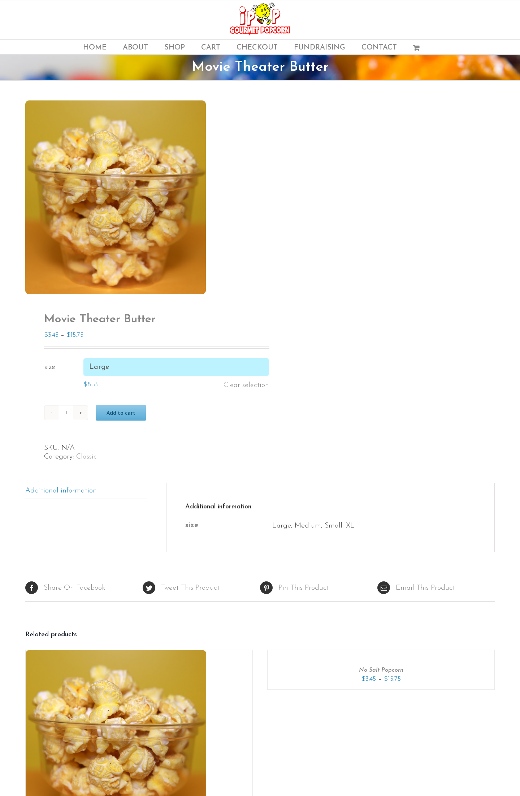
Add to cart (121, 412)
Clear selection (246, 385)
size (49, 367)
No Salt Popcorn (381, 670)
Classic (86, 456)
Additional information (61, 490)
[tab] (86, 491)
